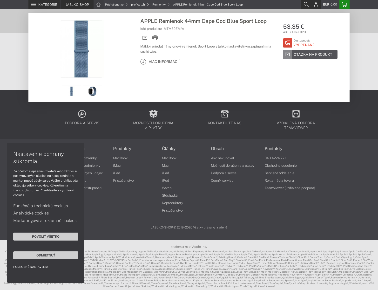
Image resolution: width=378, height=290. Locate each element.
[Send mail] (145, 38)
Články (169, 148)
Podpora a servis (223, 173)
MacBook (120, 158)
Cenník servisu (222, 180)
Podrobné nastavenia (30, 267)
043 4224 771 (275, 158)
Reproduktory (172, 203)
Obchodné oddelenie (281, 165)
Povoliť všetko (46, 236)
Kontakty (274, 148)
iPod (165, 180)
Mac (165, 165)
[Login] (316, 4)
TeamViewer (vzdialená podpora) (290, 188)
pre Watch (140, 4)
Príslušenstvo (116, 4)
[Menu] (44, 4)
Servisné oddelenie (279, 173)
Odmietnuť (45, 255)
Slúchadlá (170, 195)
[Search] (306, 4)
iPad (116, 173)
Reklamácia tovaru (279, 180)
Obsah (217, 148)
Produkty (122, 148)
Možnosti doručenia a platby (232, 165)
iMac (117, 165)
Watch (167, 188)
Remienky (161, 4)
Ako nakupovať (222, 158)
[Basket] (344, 4)
